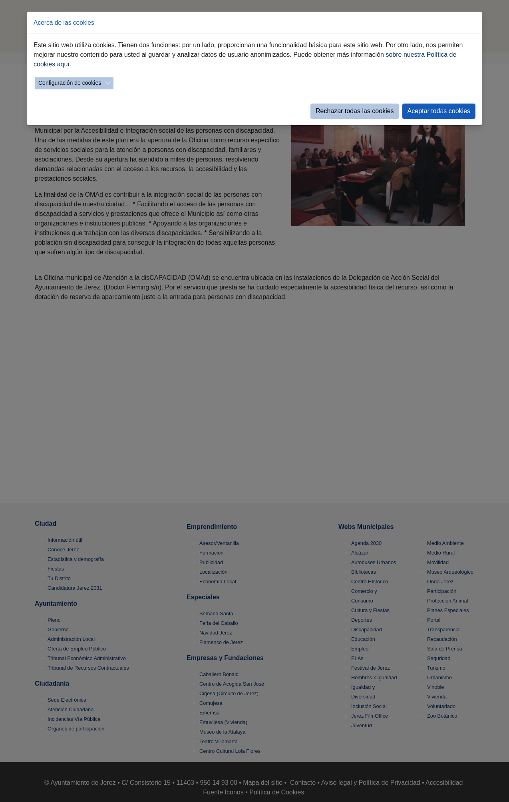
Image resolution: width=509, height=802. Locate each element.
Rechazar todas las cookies (355, 111)
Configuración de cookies (69, 83)
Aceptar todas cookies (439, 111)
